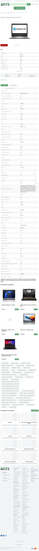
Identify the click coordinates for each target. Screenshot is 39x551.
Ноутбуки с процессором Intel (7, 397)
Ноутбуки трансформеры (24, 402)
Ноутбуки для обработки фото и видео (9, 374)
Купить (17, 309)
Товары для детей (29, 461)
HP (20, 58)
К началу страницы (19, 544)
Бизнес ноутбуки (5, 363)
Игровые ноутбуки (5, 367)
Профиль (32, 4)
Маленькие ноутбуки (22, 370)
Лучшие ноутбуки (5, 370)
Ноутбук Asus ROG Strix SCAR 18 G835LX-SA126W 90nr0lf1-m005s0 (9, 355)
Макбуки (13, 370)
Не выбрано (4, 473)
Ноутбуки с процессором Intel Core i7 (26, 400)
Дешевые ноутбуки (20, 365)
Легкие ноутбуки (26, 367)
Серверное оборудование (10, 461)
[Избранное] (37, 175)
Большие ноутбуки (14, 363)
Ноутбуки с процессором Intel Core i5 (9, 400)
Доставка (36, 4)
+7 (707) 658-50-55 (6, 475)
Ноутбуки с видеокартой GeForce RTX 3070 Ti (10, 390)
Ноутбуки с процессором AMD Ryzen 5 (27, 393)
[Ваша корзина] (37, 172)
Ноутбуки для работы (24, 374)
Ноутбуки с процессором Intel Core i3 (23, 397)
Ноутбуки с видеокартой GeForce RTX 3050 (10, 381)
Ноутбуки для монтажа (28, 372)
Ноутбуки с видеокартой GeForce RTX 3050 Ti (10, 383)
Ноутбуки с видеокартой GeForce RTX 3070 (10, 388)
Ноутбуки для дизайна (17, 372)
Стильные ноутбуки (30, 404)
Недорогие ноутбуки (6, 372)
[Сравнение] (37, 178)
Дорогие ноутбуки (30, 365)
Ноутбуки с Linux (5, 379)
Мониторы (29, 436)
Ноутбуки (2, 328)
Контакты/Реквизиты (19, 541)
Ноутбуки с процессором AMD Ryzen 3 (9, 393)
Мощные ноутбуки (32, 370)
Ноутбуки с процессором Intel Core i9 (9, 402)
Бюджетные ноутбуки (25, 363)
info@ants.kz (5, 480)
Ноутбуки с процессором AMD (28, 390)
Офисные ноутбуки (5, 404)
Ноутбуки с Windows (15, 379)
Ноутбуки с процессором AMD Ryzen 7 (9, 395)
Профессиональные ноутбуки (18, 404)
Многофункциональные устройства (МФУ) (29, 423)
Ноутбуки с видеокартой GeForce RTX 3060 (10, 386)
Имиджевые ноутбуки (16, 367)
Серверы (10, 422)
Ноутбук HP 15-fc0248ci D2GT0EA (26, 329)
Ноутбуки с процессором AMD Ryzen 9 (27, 395)
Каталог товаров (19, 8)
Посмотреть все (35, 410)
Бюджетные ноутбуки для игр (7, 365)
